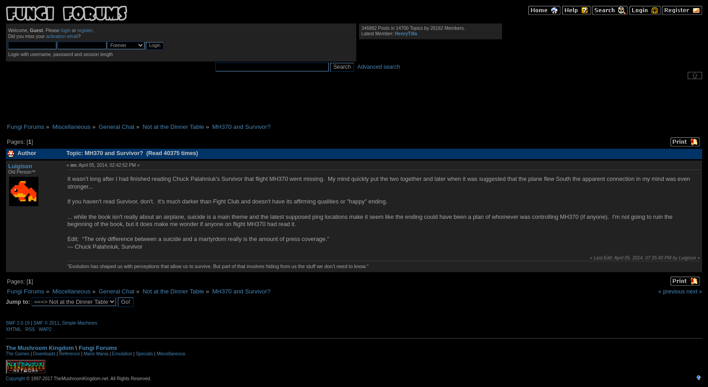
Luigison (20, 166)
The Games (17, 353)
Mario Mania (96, 353)
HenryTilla (406, 33)
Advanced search (378, 67)
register (85, 30)
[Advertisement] (354, 101)
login (66, 30)
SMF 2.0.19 (18, 323)
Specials (144, 353)
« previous (671, 291)
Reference (69, 353)
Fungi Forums (98, 348)
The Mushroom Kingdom (40, 348)
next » (694, 291)
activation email (62, 36)
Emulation (122, 353)
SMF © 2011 (46, 323)
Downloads (44, 353)
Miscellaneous (171, 353)
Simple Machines (79, 323)
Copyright (15, 378)
